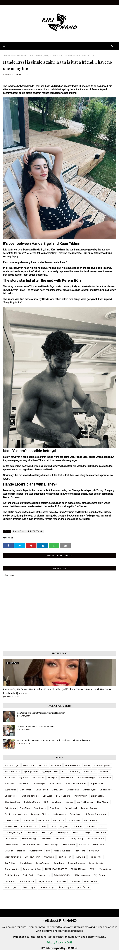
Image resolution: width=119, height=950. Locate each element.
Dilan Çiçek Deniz (12, 802)
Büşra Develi (10, 789)
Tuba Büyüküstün (62, 875)
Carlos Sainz (73, 789)
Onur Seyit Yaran (32, 857)
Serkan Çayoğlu (96, 863)
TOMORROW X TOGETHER (56, 869)
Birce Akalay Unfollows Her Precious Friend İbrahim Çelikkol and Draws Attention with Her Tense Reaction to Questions (57, 691)
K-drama (77, 826)
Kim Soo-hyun (11, 838)
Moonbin (21, 850)
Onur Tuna (49, 857)
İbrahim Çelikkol (12, 887)
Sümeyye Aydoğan (32, 869)
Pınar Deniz (80, 857)
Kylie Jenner (60, 838)
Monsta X (9, 850)
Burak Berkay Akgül (86, 777)
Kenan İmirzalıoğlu (81, 832)
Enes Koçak (55, 808)
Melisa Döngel (11, 844)
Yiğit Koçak (10, 881)
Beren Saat (105, 771)
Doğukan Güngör (32, 802)
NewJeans (80, 850)
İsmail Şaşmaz (66, 887)
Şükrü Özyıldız (83, 887)
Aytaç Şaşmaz (31, 771)
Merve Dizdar (69, 844)
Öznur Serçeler (90, 881)
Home (6, 55)
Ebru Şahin (57, 802)
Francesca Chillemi (40, 814)
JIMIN (43, 826)
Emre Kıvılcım (40, 808)
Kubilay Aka (45, 838)
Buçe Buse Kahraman (76, 783)
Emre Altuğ (25, 808)
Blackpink (52, 777)
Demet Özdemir (63, 796)
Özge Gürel (61, 881)
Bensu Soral (89, 771)
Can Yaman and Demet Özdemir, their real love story (41, 712)
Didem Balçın (97, 796)
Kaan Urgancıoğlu (13, 832)
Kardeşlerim (63, 832)
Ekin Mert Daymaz (85, 802)
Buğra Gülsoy (96, 783)
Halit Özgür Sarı (12, 820)
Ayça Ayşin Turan (50, 771)
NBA (48, 850)
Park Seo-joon (64, 857)
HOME (68, 942)
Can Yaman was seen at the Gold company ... (37, 726)
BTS (64, 771)
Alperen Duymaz (72, 765)
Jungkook (64, 826)
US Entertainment (82, 875)
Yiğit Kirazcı (99, 875)
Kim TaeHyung (29, 838)
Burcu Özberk (56, 783)
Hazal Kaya (58, 820)
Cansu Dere (57, 789)
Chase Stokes (11, 796)
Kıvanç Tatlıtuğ (76, 838)
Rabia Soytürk (95, 857)
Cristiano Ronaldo (30, 796)
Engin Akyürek (71, 808)
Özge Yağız (75, 881)
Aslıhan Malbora (12, 771)
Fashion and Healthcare (16, 814)
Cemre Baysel (89, 789)
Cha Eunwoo (106, 789)
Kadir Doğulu (48, 832)
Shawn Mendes (12, 869)
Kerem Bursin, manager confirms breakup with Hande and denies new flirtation (53, 740)
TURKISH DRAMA (17, 55)
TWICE (92, 869)
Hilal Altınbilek (11, 826)
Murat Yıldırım (35, 850)
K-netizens (90, 826)
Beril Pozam (10, 777)
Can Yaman (25, 789)
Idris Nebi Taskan (29, 826)
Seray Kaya (58, 863)
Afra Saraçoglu (12, 765)
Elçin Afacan (103, 802)
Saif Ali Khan (10, 863)
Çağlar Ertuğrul (45, 881)
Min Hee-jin (84, 844)
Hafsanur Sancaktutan (96, 814)
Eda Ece (69, 802)
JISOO (52, 826)
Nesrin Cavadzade (62, 850)
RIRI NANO (9, 74)
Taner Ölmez (105, 869)
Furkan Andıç (59, 814)
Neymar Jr (94, 850)
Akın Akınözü (28, 765)
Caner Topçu (42, 789)
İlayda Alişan (29, 887)
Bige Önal (23, 777)
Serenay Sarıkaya (76, 863)
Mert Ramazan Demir (31, 844)
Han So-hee (28, 820)
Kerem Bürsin (101, 832)
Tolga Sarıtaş (44, 875)
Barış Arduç (75, 771)
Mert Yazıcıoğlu (52, 844)
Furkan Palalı (75, 814)
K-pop (102, 826)
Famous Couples (89, 808)
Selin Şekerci (26, 863)
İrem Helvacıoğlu (47, 887)
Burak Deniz (10, 783)
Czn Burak (47, 796)
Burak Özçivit (39, 783)
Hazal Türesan (91, 820)
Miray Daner (98, 844)
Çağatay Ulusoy (26, 881)
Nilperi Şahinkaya (13, 857)
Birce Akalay (38, 777)
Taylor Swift (28, 875)
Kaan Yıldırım (32, 832)
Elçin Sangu (10, 808)
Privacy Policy (55, 942)
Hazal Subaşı (74, 820)
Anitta (87, 765)
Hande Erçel (18, 531)
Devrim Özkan (80, 796)
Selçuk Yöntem (42, 863)
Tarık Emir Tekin (12, 875)
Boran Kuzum (67, 777)
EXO (46, 802)
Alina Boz (43, 765)
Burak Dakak (105, 777)
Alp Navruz (56, 765)
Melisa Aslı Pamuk (96, 838)
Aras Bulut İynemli (102, 765)
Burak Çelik (24, 783)
